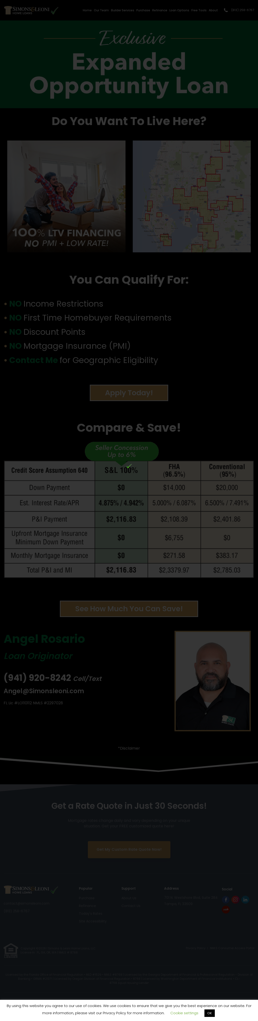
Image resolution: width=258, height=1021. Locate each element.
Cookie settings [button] (184, 1012)
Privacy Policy (114, 1012)
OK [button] (209, 1013)
